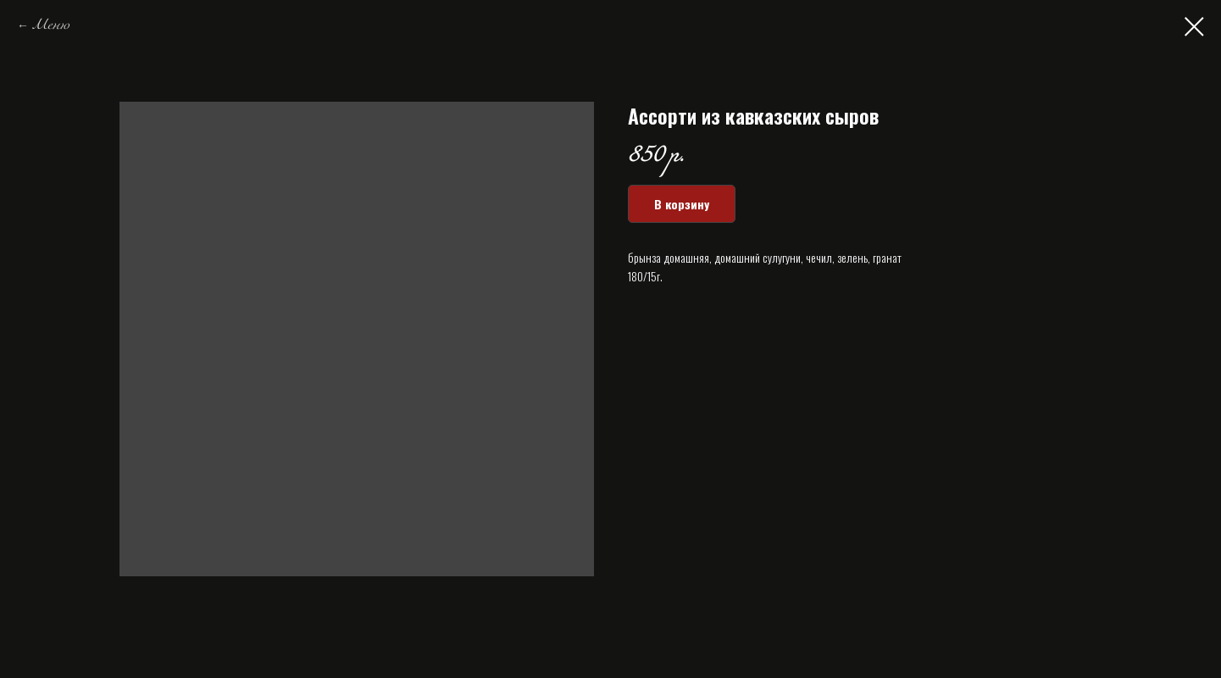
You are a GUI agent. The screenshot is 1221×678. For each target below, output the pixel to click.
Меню (50, 25)
